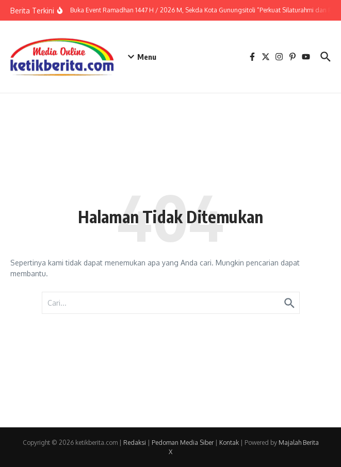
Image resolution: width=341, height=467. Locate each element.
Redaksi (134, 442)
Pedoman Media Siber (183, 442)
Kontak (229, 442)
